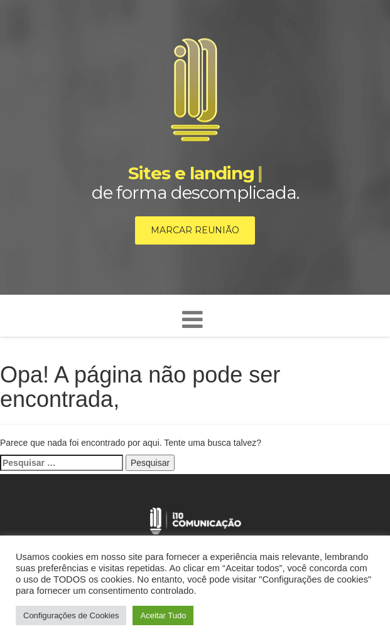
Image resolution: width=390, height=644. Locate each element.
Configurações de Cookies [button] (71, 615)
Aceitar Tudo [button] (163, 615)
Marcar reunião (195, 230)
